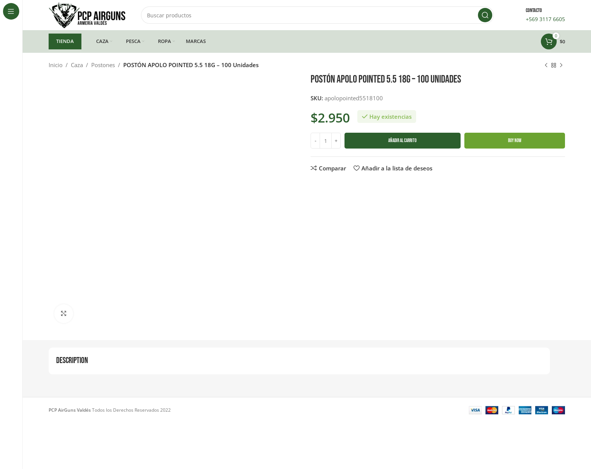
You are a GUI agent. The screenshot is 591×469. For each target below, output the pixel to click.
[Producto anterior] (546, 65)
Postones (103, 65)
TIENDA (65, 41)
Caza (77, 65)
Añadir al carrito (402, 141)
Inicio (56, 65)
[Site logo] (87, 14)
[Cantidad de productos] (325, 141)
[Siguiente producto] (561, 65)
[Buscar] (317, 15)
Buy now (514, 141)
